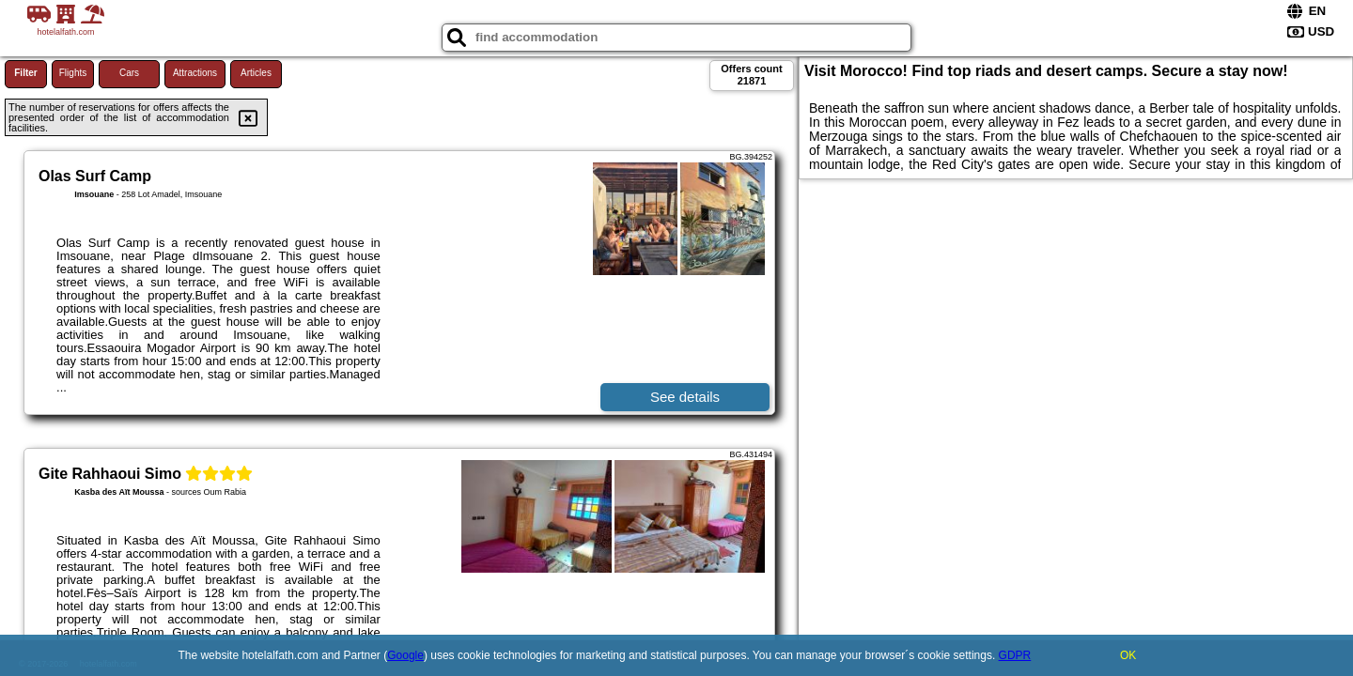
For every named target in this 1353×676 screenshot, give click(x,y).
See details (685, 397)
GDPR (1015, 655)
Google (405, 655)
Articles (256, 73)
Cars (129, 73)
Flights (72, 73)
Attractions (195, 73)
